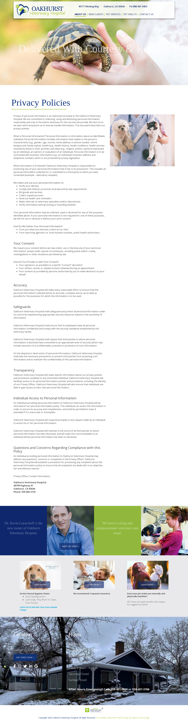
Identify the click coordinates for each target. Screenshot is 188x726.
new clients (96, 14)
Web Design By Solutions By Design (133, 717)
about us (80, 14)
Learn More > (40, 584)
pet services (113, 14)
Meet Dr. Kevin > (70, 546)
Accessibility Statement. (106, 717)
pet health (130, 14)
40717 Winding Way (89, 6)
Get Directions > (25, 657)
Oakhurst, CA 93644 (114, 6)
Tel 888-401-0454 (138, 6)
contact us (147, 14)
